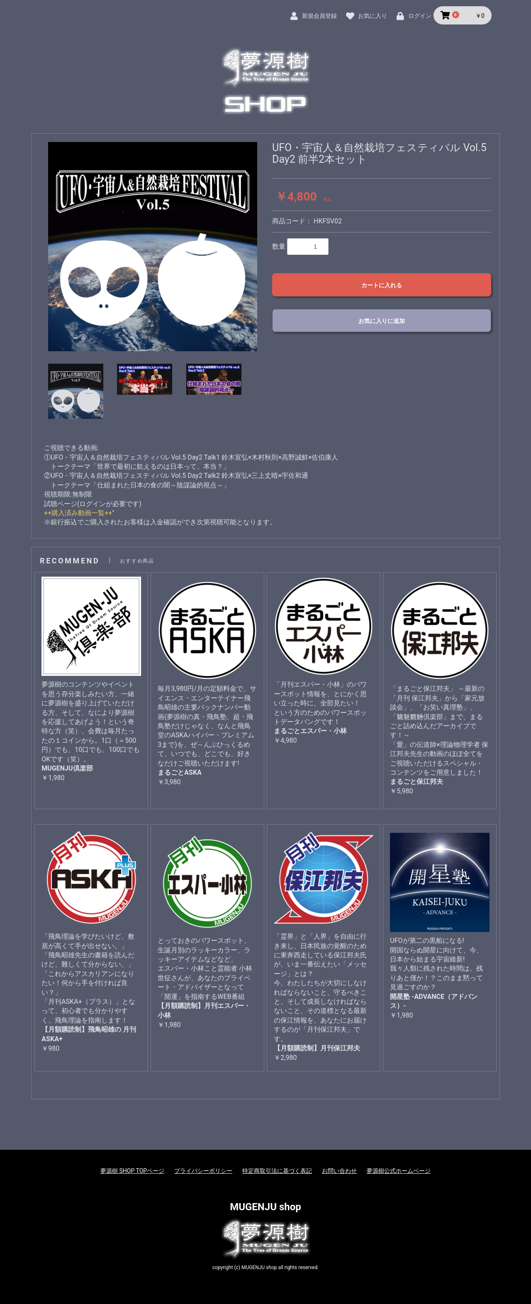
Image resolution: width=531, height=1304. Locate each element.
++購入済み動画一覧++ (78, 513)
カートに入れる (381, 285)
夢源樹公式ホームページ (399, 1170)
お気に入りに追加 (381, 321)
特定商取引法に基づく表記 (277, 1170)
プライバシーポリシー (203, 1170)
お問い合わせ (339, 1170)
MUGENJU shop (265, 1207)
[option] (152, 246)
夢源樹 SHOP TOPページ (132, 1170)
